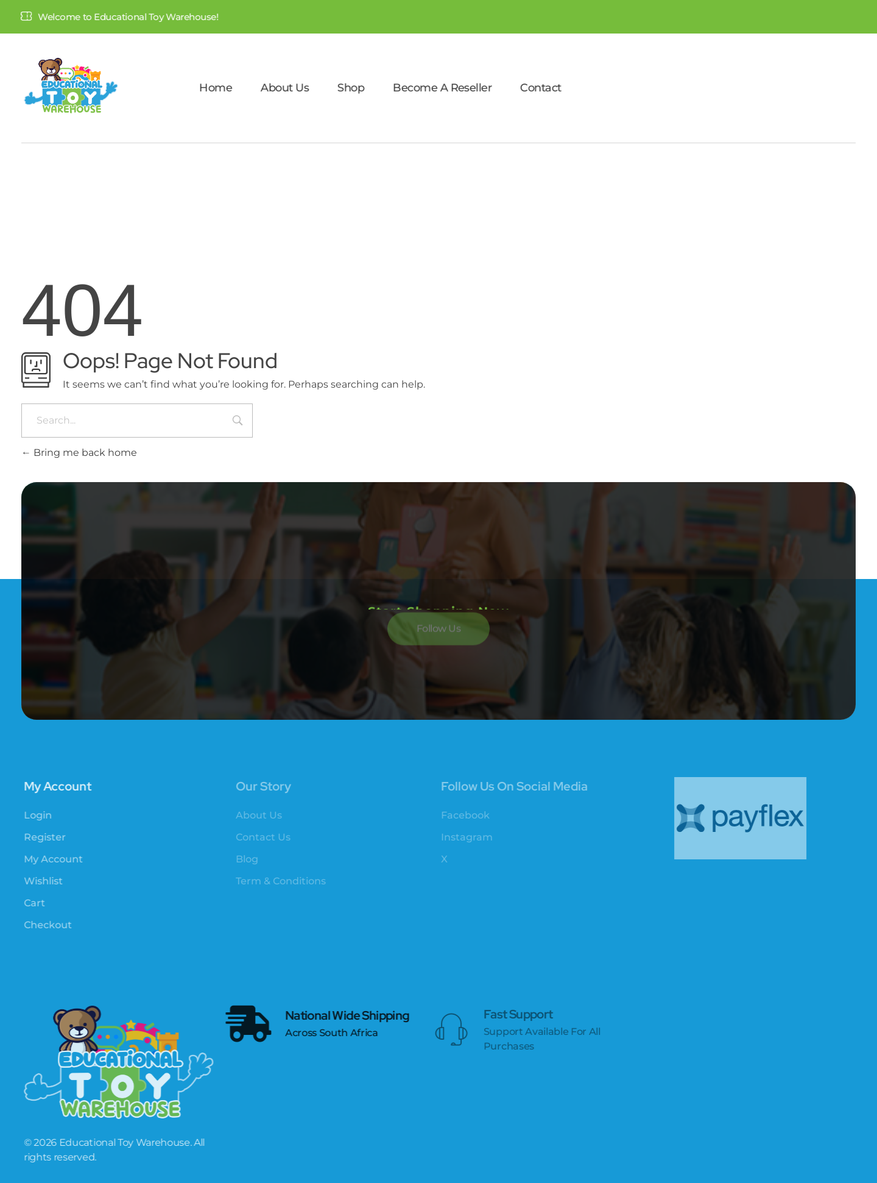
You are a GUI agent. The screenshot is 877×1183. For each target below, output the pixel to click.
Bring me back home (79, 452)
